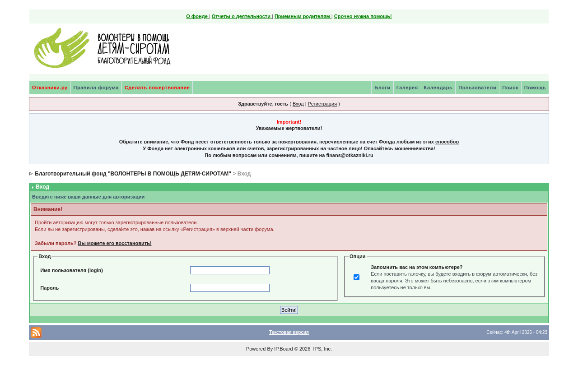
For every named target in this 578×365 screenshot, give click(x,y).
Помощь (535, 87)
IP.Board (283, 348)
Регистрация (322, 103)
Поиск (510, 87)
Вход (298, 103)
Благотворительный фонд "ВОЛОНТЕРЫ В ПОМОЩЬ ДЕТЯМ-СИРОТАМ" (133, 174)
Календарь (438, 87)
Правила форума (96, 87)
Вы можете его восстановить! (114, 243)
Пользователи (477, 87)
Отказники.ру (50, 87)
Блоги (382, 87)
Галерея (407, 87)
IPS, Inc (322, 348)
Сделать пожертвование (157, 87)
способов (447, 141)
